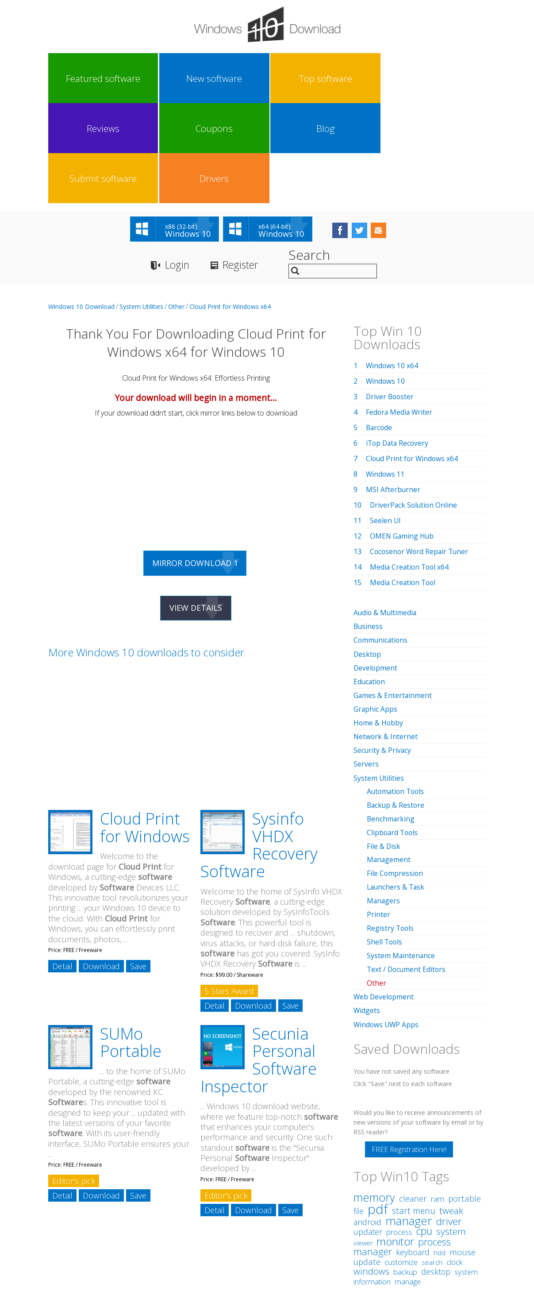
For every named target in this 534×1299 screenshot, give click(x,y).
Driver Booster (390, 298)
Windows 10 (386, 282)
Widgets (366, 910)
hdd (440, 1152)
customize (401, 1161)
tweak (451, 1110)
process (399, 1131)
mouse (462, 1151)
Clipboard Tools (393, 733)
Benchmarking (391, 719)
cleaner (413, 1097)
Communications (381, 541)
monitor (395, 1140)
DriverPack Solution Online (414, 406)
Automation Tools (397, 692)
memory (374, 1096)
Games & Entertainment (393, 596)
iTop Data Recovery (398, 344)
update (366, 1161)
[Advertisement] (119, 381)
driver (449, 1121)
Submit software (403, 78)
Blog (348, 78)
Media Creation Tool (404, 484)
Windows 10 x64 (392, 267)
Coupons (293, 78)
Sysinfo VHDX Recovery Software (259, 747)
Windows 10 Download (81, 208)
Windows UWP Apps (386, 924)
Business (368, 527)
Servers (366, 665)
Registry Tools (391, 828)
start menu (413, 1110)
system (451, 1131)
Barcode (379, 329)
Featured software (74, 78)
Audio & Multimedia (385, 514)
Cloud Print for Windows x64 (230, 208)
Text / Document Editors (407, 869)
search (432, 1161)
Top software (184, 78)
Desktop (367, 555)
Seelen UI (385, 422)
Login (178, 166)
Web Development (384, 897)
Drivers (458, 78)
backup (405, 1171)
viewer (363, 1142)
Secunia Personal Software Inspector (258, 962)
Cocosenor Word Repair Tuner (421, 453)
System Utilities (141, 208)
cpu (424, 1130)
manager (408, 1120)
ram (437, 1098)
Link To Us (200, 1217)
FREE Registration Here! (409, 1049)
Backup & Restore (396, 705)
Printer (378, 814)
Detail (62, 868)
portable (464, 1097)
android (367, 1121)
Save (138, 868)
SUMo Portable (130, 945)
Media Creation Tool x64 (410, 468)
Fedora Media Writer (400, 313)
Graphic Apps (375, 610)
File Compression (395, 774)
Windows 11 (386, 375)
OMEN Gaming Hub (402, 437)
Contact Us (332, 1217)
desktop (435, 1171)
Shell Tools (385, 842)
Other (176, 208)
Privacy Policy (265, 1217)
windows (371, 1170)
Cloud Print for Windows (145, 730)
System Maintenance (401, 855)
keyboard (413, 1151)
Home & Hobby (378, 623)
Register (245, 166)
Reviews (239, 78)
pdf (378, 1108)
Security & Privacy (382, 651)
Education (369, 582)
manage (408, 1181)
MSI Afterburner (393, 391)
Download (101, 868)
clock (454, 1161)
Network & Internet (386, 637)
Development (375, 569)
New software (129, 78)
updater (367, 1131)
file (358, 1110)
